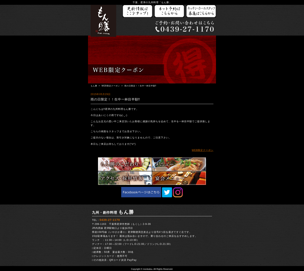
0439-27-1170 (110, 219)
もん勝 (94, 86)
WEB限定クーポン (111, 86)
